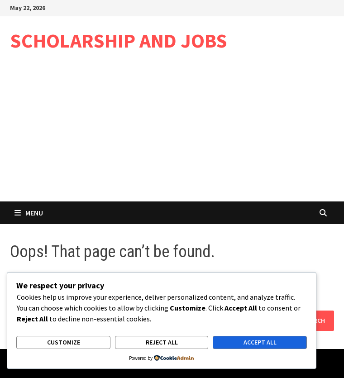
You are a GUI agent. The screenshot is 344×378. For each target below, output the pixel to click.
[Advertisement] (172, 133)
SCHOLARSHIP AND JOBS (118, 40)
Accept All (260, 342)
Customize (63, 342)
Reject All (162, 342)
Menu (28, 212)
